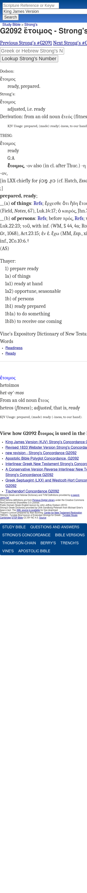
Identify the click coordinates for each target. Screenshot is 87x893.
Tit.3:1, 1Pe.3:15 (79, 218)
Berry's (48, 543)
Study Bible (11, 24)
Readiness (13, 348)
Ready (10, 353)
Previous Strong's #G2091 (26, 43)
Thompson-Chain (19, 543)
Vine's (8, 551)
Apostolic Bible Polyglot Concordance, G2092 (42, 458)
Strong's (30, 24)
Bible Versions (70, 535)
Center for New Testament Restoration (63, 513)
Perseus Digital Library (43, 500)
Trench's (69, 543)
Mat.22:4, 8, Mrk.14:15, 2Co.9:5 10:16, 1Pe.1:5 (38, 203)
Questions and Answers (54, 527)
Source (42, 518)
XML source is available (28, 510)
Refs (38, 203)
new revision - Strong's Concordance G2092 (41, 453)
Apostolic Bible (34, 551)
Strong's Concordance (26, 535)
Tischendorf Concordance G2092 (32, 491)
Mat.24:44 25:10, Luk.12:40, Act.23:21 (41, 218)
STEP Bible (17, 518)
